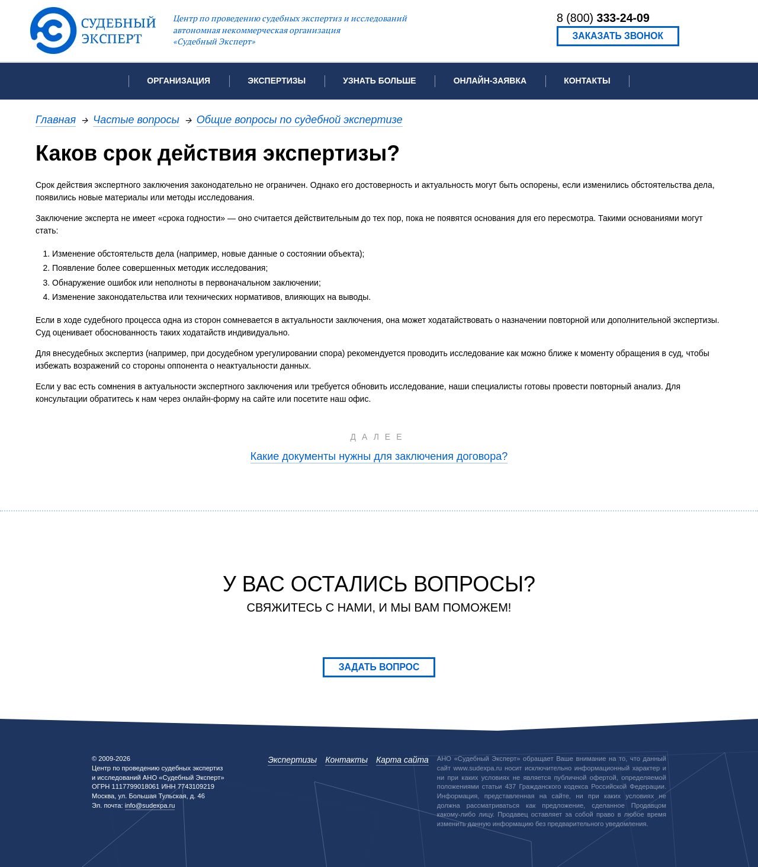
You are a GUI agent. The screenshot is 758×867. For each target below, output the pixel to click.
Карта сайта (402, 759)
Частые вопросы (136, 119)
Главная (56, 119)
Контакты (587, 80)
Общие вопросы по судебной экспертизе (300, 119)
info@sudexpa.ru (150, 805)
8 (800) (603, 18)
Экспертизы (292, 759)
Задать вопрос (379, 667)
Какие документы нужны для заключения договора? (379, 456)
